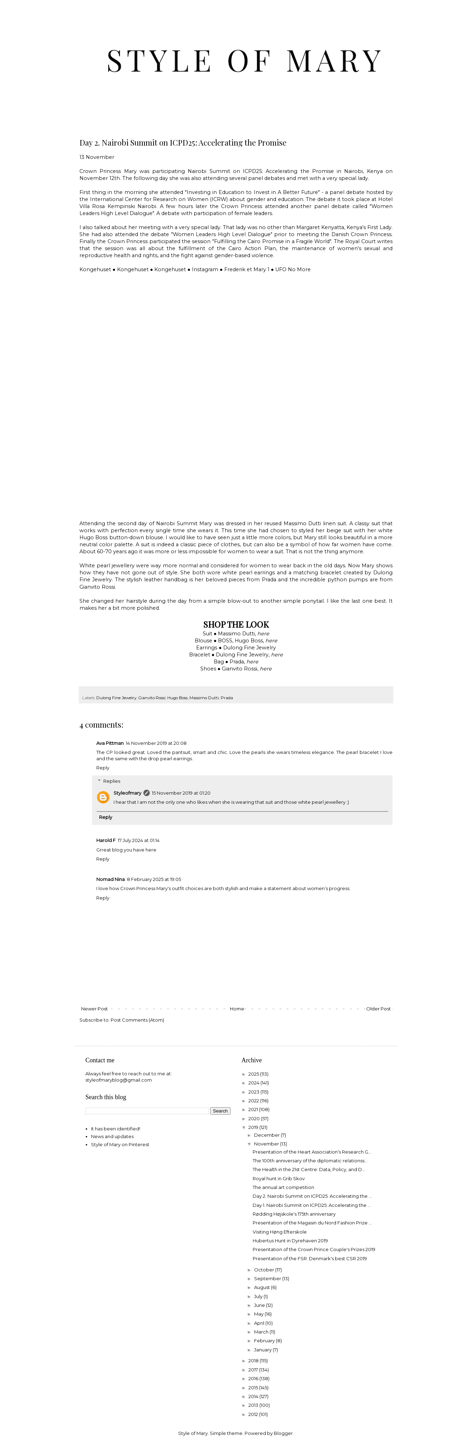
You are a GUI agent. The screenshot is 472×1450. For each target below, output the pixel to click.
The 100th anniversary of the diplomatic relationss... (310, 1160)
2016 (253, 1378)
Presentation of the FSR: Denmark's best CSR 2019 (310, 1258)
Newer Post (94, 1008)
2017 (253, 1369)
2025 (254, 1074)
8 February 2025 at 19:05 (154, 879)
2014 (253, 1396)
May (259, 1314)
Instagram (205, 269)
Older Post (378, 1008)
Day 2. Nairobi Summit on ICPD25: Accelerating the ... (312, 1196)
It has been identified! (115, 1128)
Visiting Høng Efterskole (280, 1232)
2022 (254, 1100)
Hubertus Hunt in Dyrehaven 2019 (290, 1240)
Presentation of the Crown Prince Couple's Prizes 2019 (314, 1249)
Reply (102, 767)
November (267, 1144)
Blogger (283, 1433)
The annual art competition (283, 1187)
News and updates (112, 1136)
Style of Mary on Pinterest (120, 1144)
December (267, 1135)
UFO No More (293, 269)
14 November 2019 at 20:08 (156, 743)
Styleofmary (127, 793)
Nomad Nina (110, 879)
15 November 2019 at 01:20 (181, 793)
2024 (254, 1082)
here (263, 633)
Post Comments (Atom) (137, 1020)
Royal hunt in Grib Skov (279, 1178)
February (265, 1340)
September (268, 1278)
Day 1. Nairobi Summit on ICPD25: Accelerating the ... (312, 1205)
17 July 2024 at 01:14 (139, 840)
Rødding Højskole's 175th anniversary (294, 1214)
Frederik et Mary (245, 269)
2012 (253, 1414)
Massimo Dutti (204, 697)
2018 (254, 1360)
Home (237, 1008)
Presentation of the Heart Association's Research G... (312, 1152)
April (259, 1323)
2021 (253, 1109)
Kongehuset (95, 269)
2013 (253, 1405)
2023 (254, 1092)
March (262, 1332)
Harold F (106, 840)
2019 (253, 1127)
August (262, 1287)
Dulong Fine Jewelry (116, 697)
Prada (227, 697)
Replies (111, 781)
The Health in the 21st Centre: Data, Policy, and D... (309, 1169)
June (260, 1305)
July (259, 1296)
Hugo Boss (177, 697)
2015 (253, 1387)
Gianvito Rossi (152, 697)
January (263, 1349)
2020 (254, 1118)
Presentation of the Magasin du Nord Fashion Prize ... (312, 1222)
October (264, 1269)
